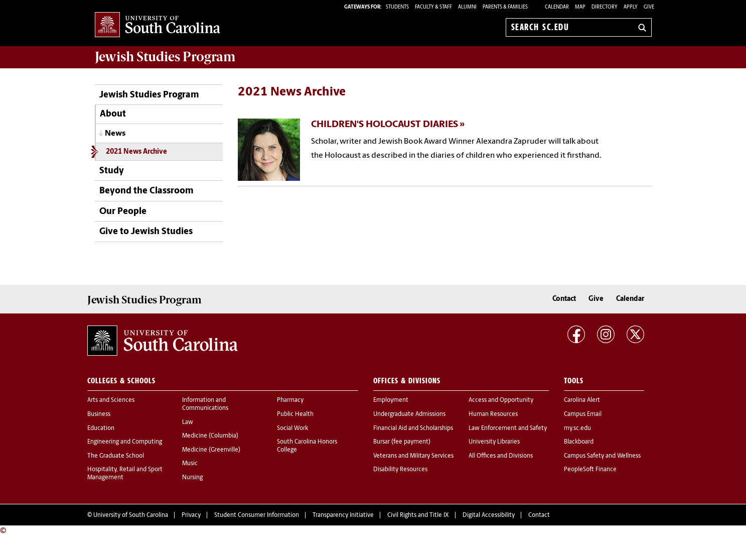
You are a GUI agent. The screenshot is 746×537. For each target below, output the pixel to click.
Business (98, 414)
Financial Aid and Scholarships (413, 428)
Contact (564, 299)
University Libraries (494, 442)
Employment (390, 400)
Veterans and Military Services (413, 456)
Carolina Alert (582, 400)
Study (111, 171)
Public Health (295, 414)
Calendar (557, 7)
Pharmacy (290, 400)
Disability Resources (400, 470)
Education (100, 428)
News (115, 134)
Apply (631, 7)
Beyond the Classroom (146, 191)
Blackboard (578, 442)
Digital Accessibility (489, 515)
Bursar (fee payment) (401, 442)
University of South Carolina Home (157, 25)
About (113, 114)
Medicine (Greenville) (211, 450)
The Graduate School (115, 456)
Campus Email (583, 414)
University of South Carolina (130, 515)
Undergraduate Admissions (409, 414)
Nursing (192, 478)
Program (165, 56)
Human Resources (493, 414)
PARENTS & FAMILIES (505, 7)
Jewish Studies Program (149, 95)
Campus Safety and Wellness (602, 456)
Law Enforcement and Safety (508, 428)
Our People (122, 212)
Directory (604, 7)
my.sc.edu (577, 428)
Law (187, 422)
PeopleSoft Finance (590, 470)
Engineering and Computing (124, 442)
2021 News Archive (136, 152)
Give (649, 7)
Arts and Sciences (110, 400)
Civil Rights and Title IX (418, 515)
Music (190, 464)
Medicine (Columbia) (210, 436)
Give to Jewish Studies (146, 232)
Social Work (292, 428)
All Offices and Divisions (501, 456)
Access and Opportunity (501, 400)
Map (580, 7)
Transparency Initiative (343, 515)
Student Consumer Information (256, 515)
